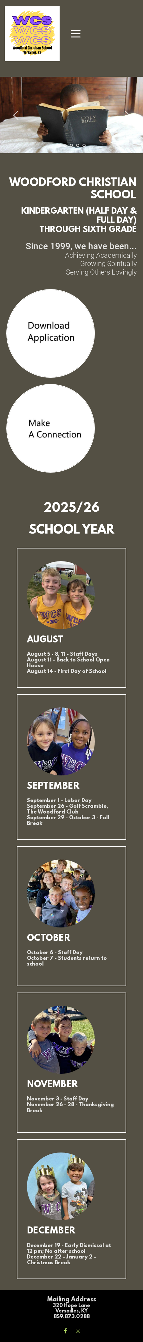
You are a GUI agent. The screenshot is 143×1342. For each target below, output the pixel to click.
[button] (76, 34)
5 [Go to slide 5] (84, 145)
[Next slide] (126, 115)
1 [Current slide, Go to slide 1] (58, 145)
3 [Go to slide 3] (71, 145)
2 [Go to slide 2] (65, 145)
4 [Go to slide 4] (77, 145)
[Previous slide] (16, 115)
